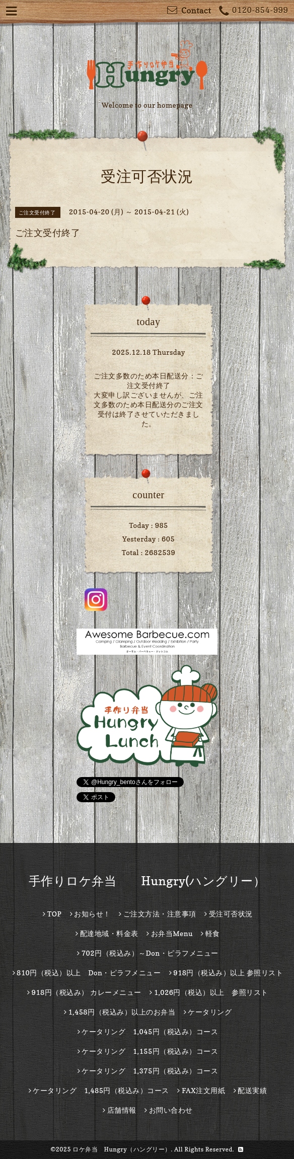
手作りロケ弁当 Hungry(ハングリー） (147, 881)
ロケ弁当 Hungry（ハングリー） (121, 1149)
